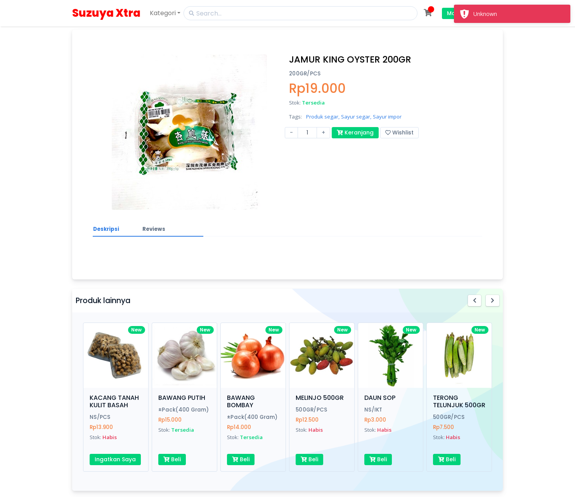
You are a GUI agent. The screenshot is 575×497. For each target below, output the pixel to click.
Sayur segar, (356, 116)
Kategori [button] (163, 13)
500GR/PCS (311, 409)
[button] (474, 300)
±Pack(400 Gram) (183, 409)
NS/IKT (373, 409)
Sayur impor (387, 116)
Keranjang (355, 132)
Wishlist (399, 132)
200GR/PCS (304, 73)
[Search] (300, 13)
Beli (172, 459)
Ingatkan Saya (115, 459)
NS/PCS (100, 417)
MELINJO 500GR (320, 397)
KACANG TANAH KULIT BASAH (114, 401)
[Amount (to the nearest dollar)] (307, 132)
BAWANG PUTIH (181, 397)
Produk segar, (322, 116)
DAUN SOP (379, 397)
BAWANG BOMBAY (241, 401)
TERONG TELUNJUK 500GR (459, 401)
